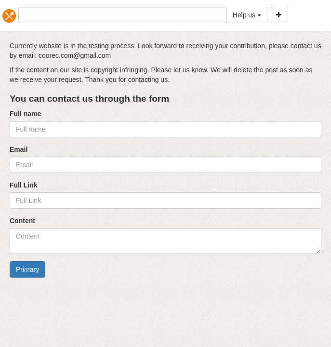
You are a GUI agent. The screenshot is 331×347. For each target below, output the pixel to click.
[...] (122, 15)
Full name (25, 114)
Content (22, 221)
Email (18, 149)
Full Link (24, 185)
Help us (247, 15)
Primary (27, 269)
